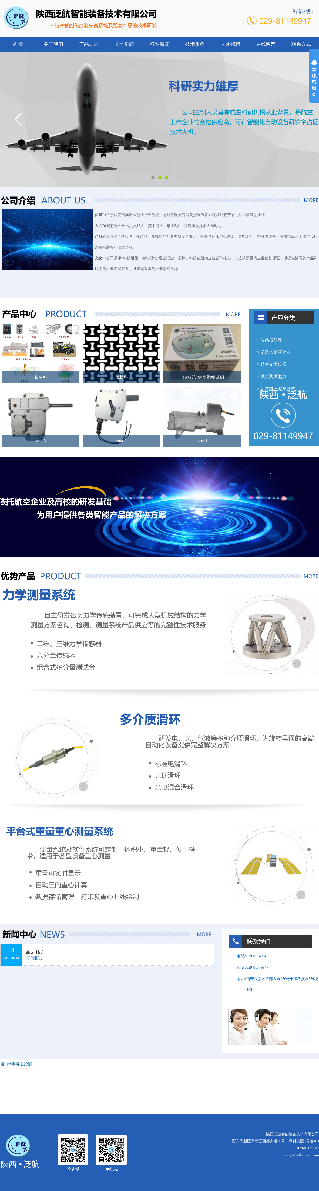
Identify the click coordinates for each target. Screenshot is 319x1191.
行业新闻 (159, 44)
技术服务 (195, 44)
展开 (314, 81)
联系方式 (301, 44)
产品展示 (89, 44)
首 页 (17, 44)
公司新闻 (124, 44)
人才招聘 (230, 44)
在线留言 (266, 44)
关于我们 (53, 44)
